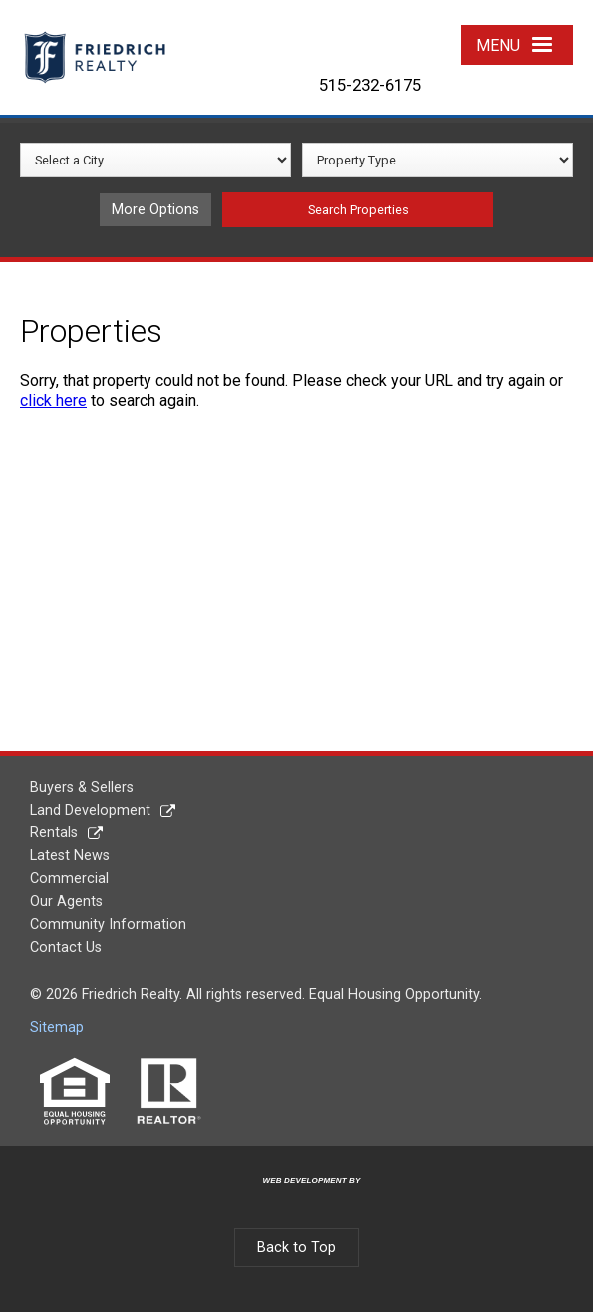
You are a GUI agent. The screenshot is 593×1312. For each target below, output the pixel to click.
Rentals (54, 832)
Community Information (108, 924)
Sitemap (57, 1027)
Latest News (70, 855)
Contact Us (66, 947)
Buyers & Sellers (82, 787)
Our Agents (66, 901)
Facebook (312, 32)
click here (53, 400)
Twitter (361, 32)
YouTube (412, 32)
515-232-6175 (370, 85)
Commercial (69, 878)
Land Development (90, 810)
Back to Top (296, 1247)
